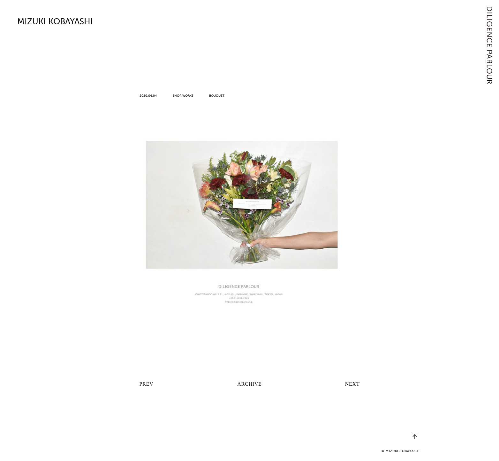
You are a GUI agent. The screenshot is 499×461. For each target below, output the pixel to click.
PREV (147, 384)
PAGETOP (415, 436)
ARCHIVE (249, 384)
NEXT (352, 384)
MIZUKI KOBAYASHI (55, 22)
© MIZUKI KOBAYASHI (401, 451)
